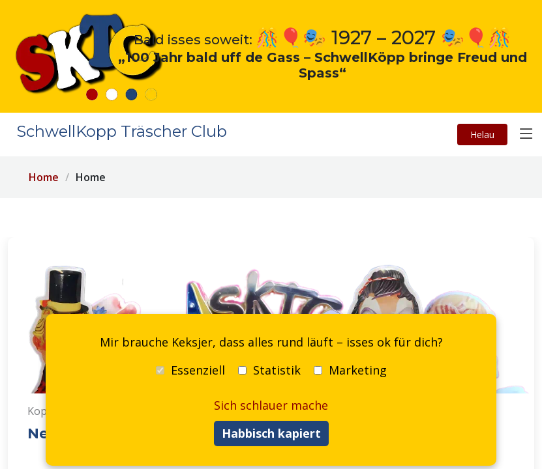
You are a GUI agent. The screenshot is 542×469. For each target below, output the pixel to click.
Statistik (269, 370)
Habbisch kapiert (271, 433)
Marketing (350, 370)
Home (44, 177)
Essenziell (190, 370)
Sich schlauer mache (271, 405)
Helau (482, 134)
